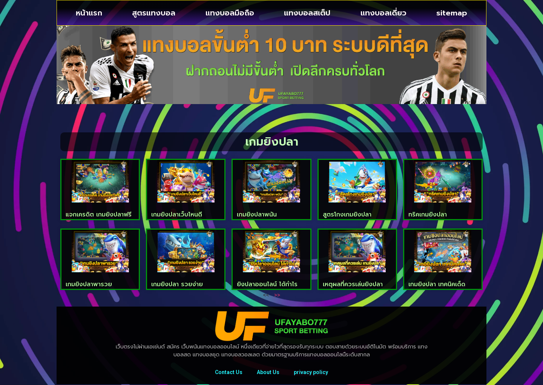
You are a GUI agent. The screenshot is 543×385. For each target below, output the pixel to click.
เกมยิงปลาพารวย (89, 284)
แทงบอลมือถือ (230, 12)
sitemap (451, 12)
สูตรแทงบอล (153, 12)
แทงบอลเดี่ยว (383, 12)
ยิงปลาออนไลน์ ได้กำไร (267, 284)
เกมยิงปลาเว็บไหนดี (176, 214)
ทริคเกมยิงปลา (427, 214)
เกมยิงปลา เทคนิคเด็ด (436, 284)
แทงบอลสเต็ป (307, 12)
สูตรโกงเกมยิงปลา (347, 214)
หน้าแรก (89, 12)
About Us (268, 373)
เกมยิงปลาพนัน (257, 214)
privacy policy (312, 373)
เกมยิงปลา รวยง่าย (177, 284)
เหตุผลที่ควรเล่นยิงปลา (353, 284)
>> (277, 294)
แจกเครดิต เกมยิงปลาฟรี (99, 214)
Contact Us (228, 373)
